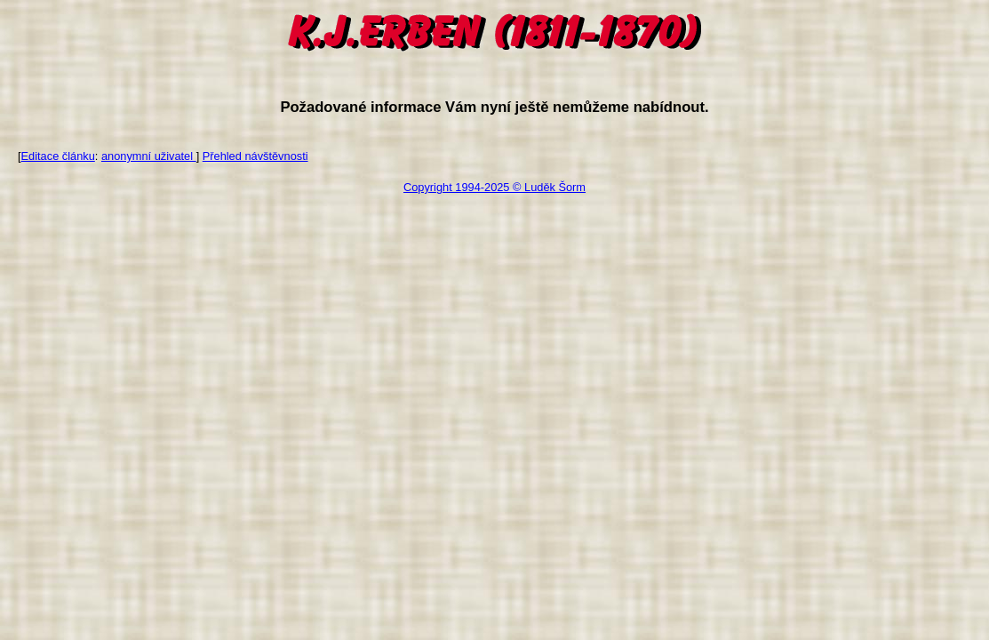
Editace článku (58, 156)
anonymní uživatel (148, 156)
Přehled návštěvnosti (255, 156)
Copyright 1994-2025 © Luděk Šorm (494, 187)
